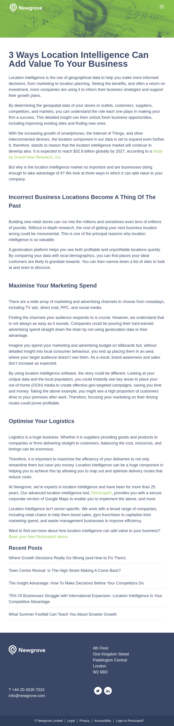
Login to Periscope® (130, 720)
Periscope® (101, 493)
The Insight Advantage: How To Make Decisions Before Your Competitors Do (76, 583)
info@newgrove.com (27, 695)
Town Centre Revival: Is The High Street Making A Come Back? (65, 570)
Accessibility (102, 720)
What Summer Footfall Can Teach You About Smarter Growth (63, 614)
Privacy (84, 720)
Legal (71, 720)
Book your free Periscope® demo (38, 536)
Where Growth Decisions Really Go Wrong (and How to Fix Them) (67, 558)
